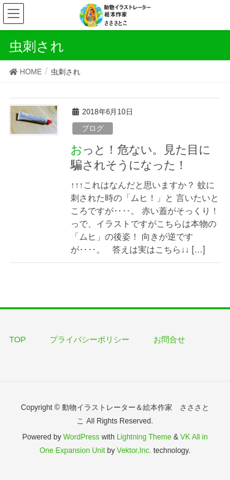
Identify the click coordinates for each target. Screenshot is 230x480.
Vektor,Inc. (134, 450)
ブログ (93, 128)
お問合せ (169, 339)
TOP (17, 339)
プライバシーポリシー (89, 339)
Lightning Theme (144, 437)
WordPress (81, 437)
